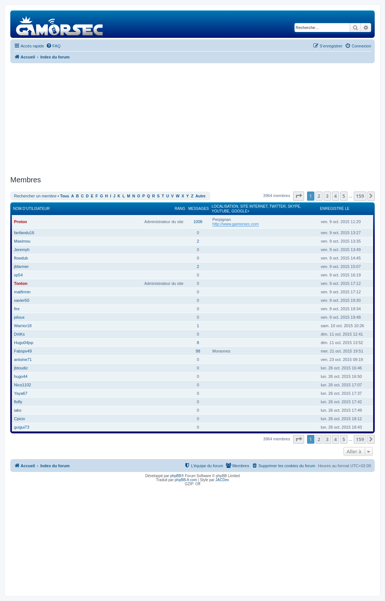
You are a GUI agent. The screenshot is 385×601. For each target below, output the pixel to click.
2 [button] (319, 196)
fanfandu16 (24, 232)
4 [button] (335, 196)
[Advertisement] (192, 118)
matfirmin (22, 292)
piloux (19, 317)
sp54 (18, 275)
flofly (18, 402)
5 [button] (343, 196)
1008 (197, 221)
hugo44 (21, 376)
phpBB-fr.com (186, 480)
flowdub (21, 258)
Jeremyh (21, 249)
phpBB (175, 476)
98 (198, 351)
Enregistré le (334, 209)
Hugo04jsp (23, 342)
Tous (64, 196)
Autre (201, 196)
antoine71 (23, 359)
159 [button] (360, 196)
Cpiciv (19, 418)
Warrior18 (23, 325)
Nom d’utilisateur (31, 209)
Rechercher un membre (35, 196)
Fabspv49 (23, 351)
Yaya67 (21, 393)
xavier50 (21, 300)
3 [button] (327, 196)
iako (17, 410)
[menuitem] (53, 46)
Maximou (22, 241)
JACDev (222, 480)
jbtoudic (21, 368)
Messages (198, 209)
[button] (298, 196)
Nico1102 (22, 385)
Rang (180, 209)
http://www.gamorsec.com (236, 224)
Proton (20, 221)
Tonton (20, 283)
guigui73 (21, 427)
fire (16, 309)
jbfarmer (21, 266)
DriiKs (19, 334)
